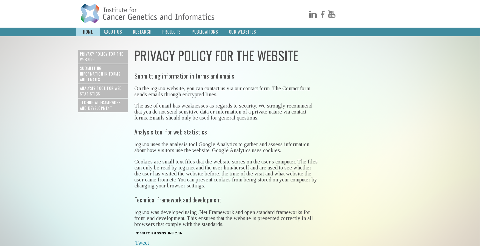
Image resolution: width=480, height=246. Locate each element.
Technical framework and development (100, 105)
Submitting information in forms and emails (100, 73)
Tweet (142, 243)
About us (113, 32)
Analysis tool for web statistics (101, 91)
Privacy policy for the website (101, 56)
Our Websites (242, 32)
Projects (171, 32)
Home (88, 32)
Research (142, 32)
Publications (205, 32)
